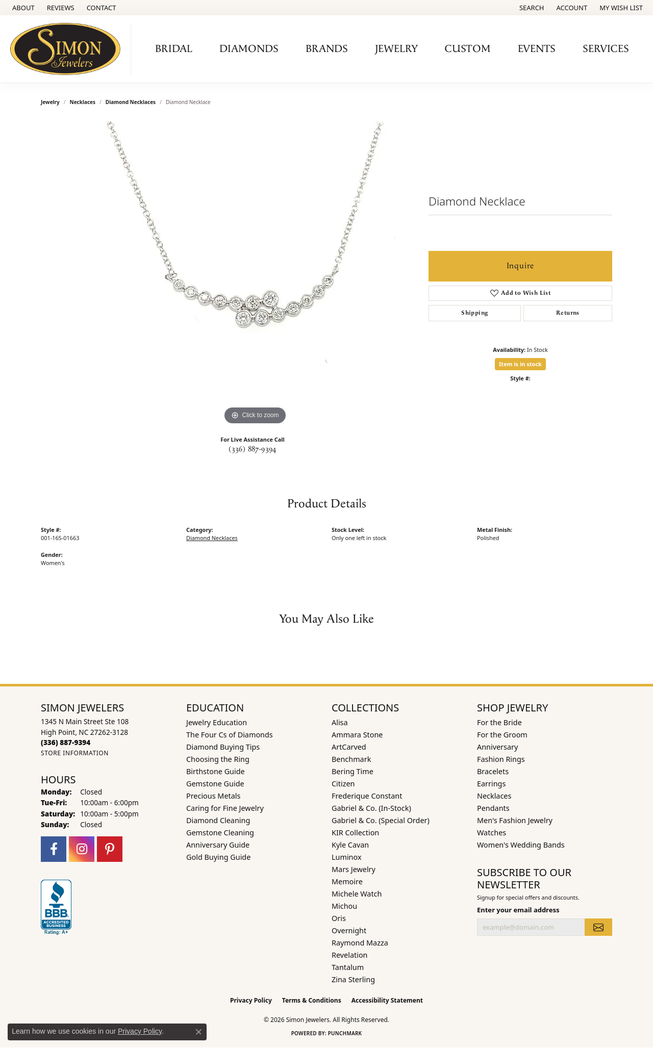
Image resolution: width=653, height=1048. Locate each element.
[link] (22, 7)
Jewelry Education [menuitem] (216, 722)
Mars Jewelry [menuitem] (353, 869)
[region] (255, 274)
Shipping (474, 313)
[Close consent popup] (198, 1032)
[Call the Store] (65, 742)
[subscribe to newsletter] (598, 927)
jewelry (50, 102)
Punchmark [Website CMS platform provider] (345, 1033)
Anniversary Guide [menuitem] (217, 845)
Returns (568, 313)
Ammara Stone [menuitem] (357, 734)
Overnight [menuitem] (349, 930)
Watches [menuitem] (491, 832)
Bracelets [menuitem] (493, 771)
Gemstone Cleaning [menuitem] (220, 832)
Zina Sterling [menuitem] (353, 979)
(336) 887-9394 (253, 449)
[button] (530, 7)
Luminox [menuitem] (347, 857)
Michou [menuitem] (344, 906)
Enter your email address (518, 909)
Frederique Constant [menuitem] (367, 796)
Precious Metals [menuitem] (213, 796)
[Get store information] (75, 753)
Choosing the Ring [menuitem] (217, 759)
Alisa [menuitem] (340, 722)
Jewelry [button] (396, 49)
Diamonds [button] (249, 49)
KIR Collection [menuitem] (355, 832)
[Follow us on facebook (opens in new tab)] (53, 849)
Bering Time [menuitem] (352, 771)
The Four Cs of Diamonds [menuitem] (229, 734)
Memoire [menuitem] (347, 881)
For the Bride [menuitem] (499, 722)
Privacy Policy (251, 1000)
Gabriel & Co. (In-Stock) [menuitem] (371, 808)
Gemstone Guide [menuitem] (215, 783)
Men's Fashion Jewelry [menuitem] (514, 820)
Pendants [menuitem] (493, 808)
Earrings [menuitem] (491, 783)
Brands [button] (327, 49)
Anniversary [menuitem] (497, 747)
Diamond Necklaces (131, 102)
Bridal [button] (173, 49)
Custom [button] (468, 49)
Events (537, 49)
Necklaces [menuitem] (494, 796)
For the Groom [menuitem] (502, 734)
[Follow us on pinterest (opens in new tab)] (109, 849)
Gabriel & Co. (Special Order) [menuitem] (381, 820)
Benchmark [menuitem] (351, 759)
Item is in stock (520, 364)
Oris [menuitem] (339, 918)
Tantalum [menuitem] (348, 967)
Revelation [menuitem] (350, 955)
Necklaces (83, 102)
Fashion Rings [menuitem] (501, 759)
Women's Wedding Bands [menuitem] (521, 845)
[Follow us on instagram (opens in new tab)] (81, 849)
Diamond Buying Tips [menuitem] (223, 747)
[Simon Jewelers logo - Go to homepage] (68, 49)
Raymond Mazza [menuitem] (360, 943)
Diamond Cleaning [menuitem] (218, 820)
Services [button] (606, 49)
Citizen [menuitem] (343, 783)
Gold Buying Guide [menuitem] (218, 857)
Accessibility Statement (387, 1000)
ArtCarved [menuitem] (349, 747)
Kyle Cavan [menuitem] (350, 845)
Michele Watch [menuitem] (357, 894)
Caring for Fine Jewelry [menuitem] (225, 808)
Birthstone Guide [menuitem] (215, 771)
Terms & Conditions (311, 1000)
